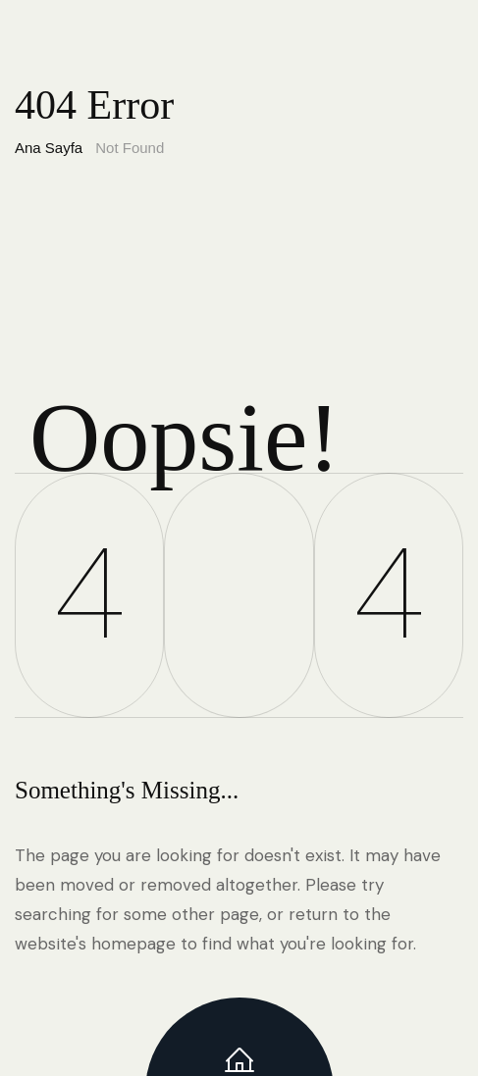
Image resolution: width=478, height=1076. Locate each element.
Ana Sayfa (48, 147)
